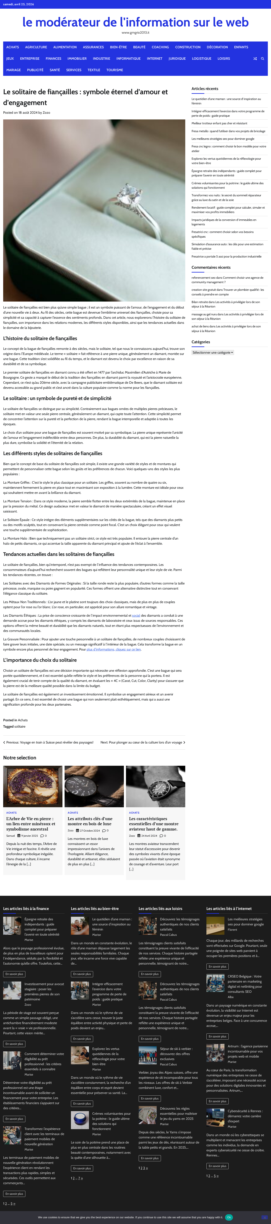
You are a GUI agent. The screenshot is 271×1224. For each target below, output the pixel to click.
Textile (94, 70)
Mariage (13, 70)
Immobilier (77, 59)
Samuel (10, 835)
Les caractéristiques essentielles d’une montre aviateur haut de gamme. (153, 824)
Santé (55, 70)
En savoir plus (14, 974)
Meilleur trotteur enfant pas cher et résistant (219, 123)
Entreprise (29, 59)
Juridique (177, 59)
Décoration (217, 47)
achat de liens (200, 326)
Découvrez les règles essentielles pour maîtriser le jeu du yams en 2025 (178, 1113)
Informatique (128, 59)
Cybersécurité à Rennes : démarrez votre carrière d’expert (245, 1116)
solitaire (19, 726)
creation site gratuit (204, 290)
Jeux (10, 59)
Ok (229, 1217)
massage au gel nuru (204, 314)
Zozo (46, 113)
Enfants (241, 47)
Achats (12, 47)
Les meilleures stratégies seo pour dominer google (223, 139)
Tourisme (114, 70)
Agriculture (36, 47)
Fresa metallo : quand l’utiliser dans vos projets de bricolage (228, 131)
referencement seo (204, 278)
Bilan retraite (200, 302)
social (136, 615)
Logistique (201, 59)
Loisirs (224, 59)
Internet (154, 59)
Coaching (160, 47)
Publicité (35, 70)
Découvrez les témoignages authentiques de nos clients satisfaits (180, 924)
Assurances (93, 47)
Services (73, 70)
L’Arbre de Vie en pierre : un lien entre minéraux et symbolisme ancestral (30, 824)
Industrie (101, 59)
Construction (187, 47)
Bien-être (118, 47)
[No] (264, 1217)
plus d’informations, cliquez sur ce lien (114, 649)
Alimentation (65, 47)
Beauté (139, 47)
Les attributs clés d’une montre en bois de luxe (90, 821)
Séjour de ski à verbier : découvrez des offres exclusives (176, 1054)
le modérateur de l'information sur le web (135, 22)
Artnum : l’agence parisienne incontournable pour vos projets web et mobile (248, 1051)
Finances (53, 59)
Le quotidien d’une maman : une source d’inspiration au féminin (112, 924)
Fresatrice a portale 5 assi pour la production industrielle (226, 256)
